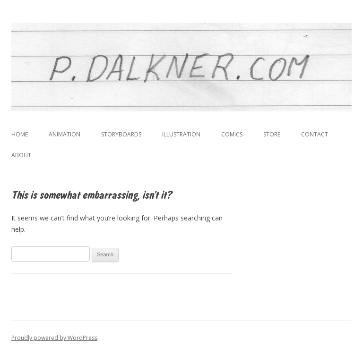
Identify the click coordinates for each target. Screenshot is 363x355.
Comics (231, 134)
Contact (314, 134)
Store (271, 134)
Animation (64, 134)
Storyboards (121, 134)
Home (19, 134)
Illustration (181, 134)
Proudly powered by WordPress (54, 338)
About (21, 155)
